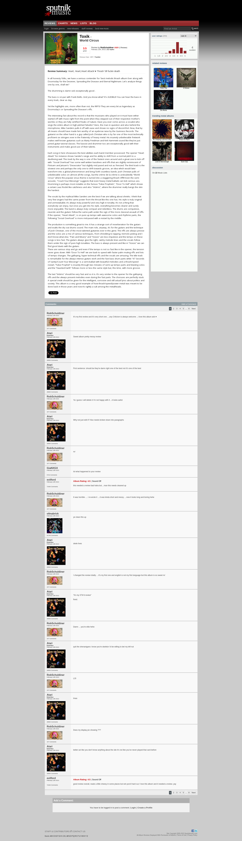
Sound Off (96, 481)
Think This (163, 88)
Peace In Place (184, 140)
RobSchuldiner (107, 47)
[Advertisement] (174, 225)
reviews (50, 23)
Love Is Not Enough (162, 162)
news (73, 23)
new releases (73, 28)
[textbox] (177, 29)
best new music (102, 28)
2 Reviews (123, 47)
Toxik (86, 36)
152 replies (110, 49)
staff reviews (87, 28)
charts (63, 23)
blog (93, 23)
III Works (186, 88)
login (46, 28)
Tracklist (97, 57)
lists (83, 23)
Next (194, 309)
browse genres (58, 28)
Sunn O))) (184, 162)
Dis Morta (163, 110)
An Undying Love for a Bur (162, 140)
